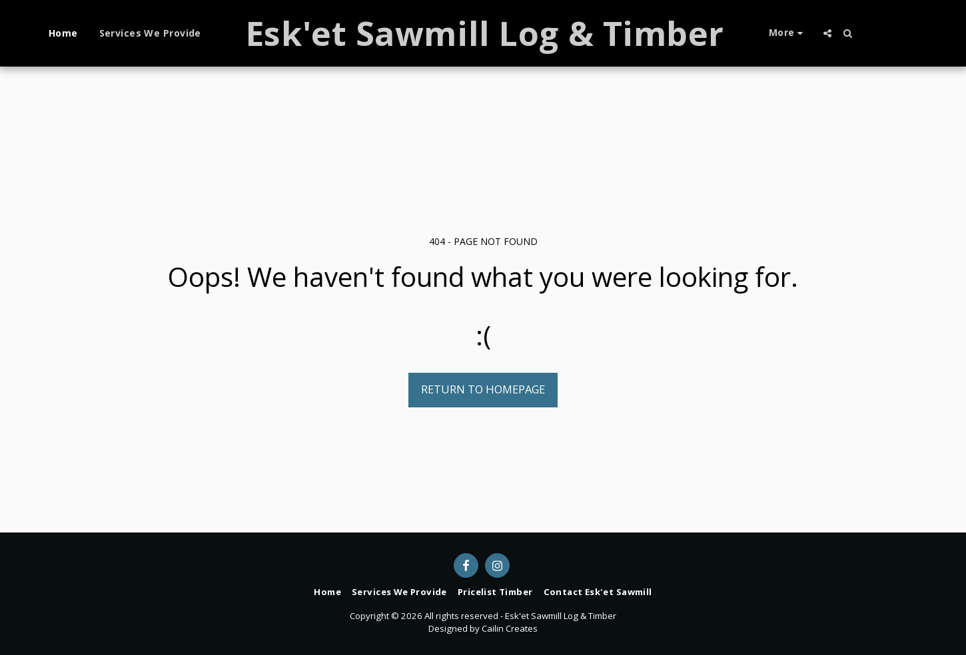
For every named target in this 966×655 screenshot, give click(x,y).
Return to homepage (483, 389)
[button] (827, 33)
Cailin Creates (510, 628)
